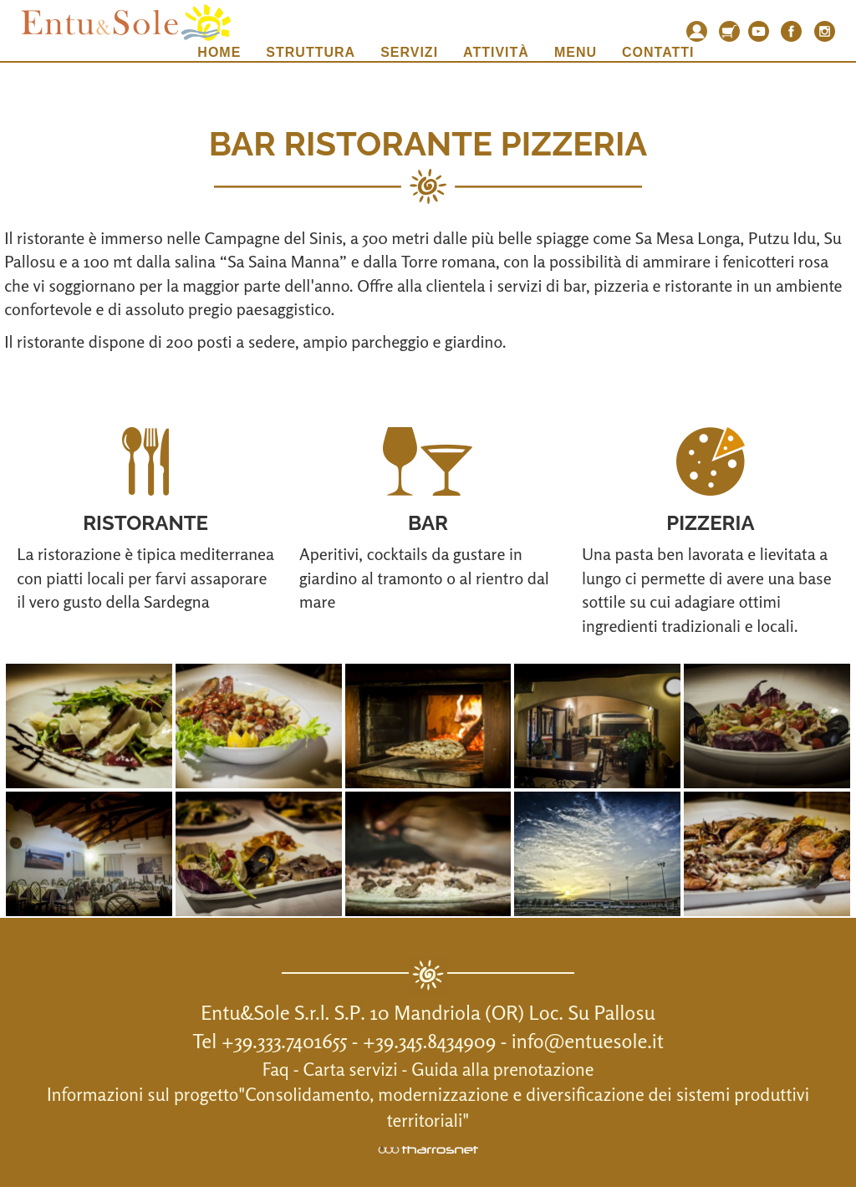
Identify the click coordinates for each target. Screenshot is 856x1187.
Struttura (310, 52)
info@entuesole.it (588, 1041)
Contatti (658, 52)
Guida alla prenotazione (502, 1069)
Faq (275, 1069)
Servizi (409, 52)
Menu (575, 52)
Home (219, 52)
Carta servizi (350, 1069)
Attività (496, 52)
